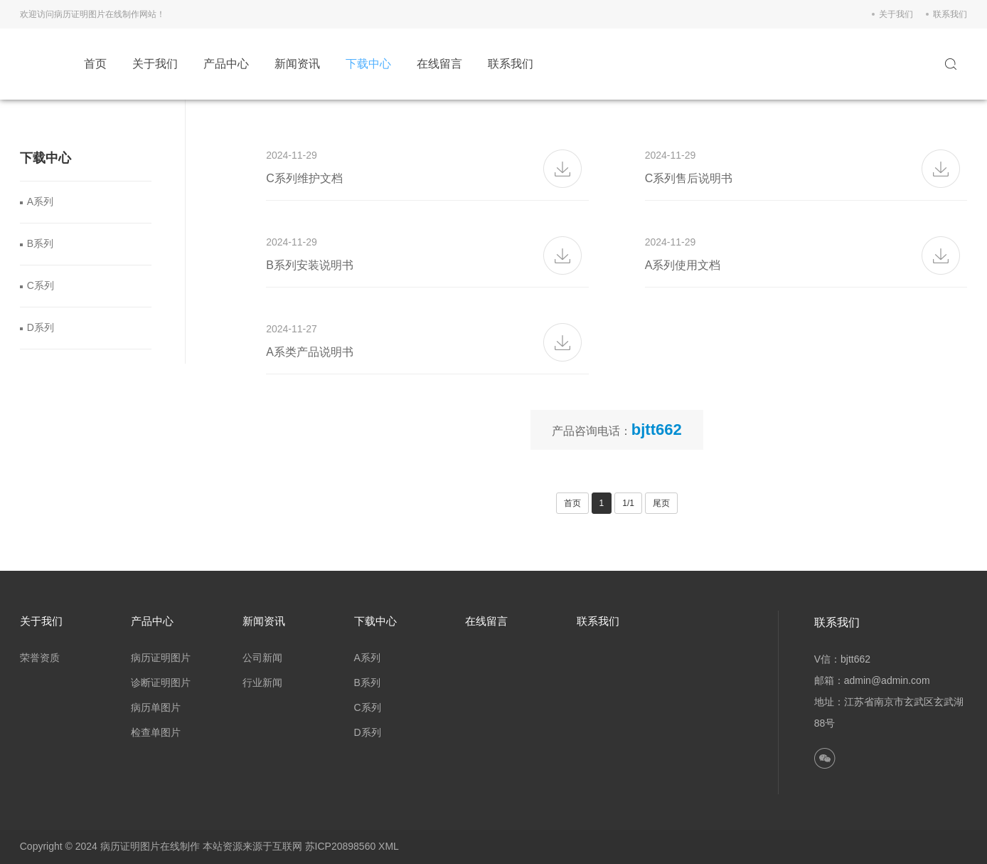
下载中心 (368, 64)
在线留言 (439, 64)
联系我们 (950, 14)
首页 (95, 64)
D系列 (40, 327)
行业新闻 (262, 682)
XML (388, 846)
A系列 (40, 201)
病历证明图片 (161, 657)
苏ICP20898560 (340, 846)
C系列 (40, 285)
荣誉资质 (40, 657)
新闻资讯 (297, 64)
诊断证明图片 (161, 682)
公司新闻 (262, 657)
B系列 (40, 243)
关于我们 (896, 14)
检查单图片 (156, 732)
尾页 (661, 503)
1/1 (628, 503)
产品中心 (226, 64)
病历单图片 (156, 707)
